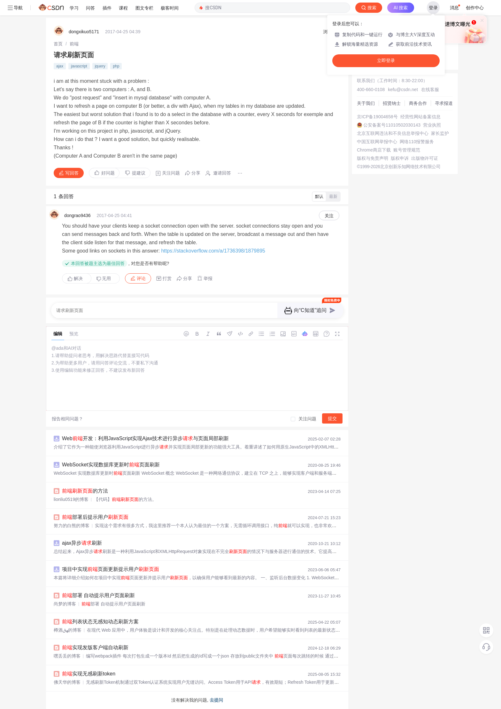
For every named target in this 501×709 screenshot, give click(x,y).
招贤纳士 (392, 103)
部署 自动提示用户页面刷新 (98, 595)
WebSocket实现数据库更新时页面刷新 (111, 464)
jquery (100, 66)
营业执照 (432, 125)
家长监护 (440, 133)
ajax (59, 66)
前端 (74, 43)
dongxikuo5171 (84, 31)
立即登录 (386, 60)
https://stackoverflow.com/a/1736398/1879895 (213, 250)
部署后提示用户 (95, 517)
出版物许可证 (424, 158)
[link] (58, 43)
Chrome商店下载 (374, 149)
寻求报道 (444, 103)
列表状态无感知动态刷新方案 (100, 621)
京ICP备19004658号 (377, 116)
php (116, 66)
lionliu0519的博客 (71, 499)
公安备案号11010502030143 (391, 125)
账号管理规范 (406, 149)
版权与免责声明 (372, 158)
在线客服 (430, 89)
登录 (433, 7)
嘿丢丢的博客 (67, 655)
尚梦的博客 (65, 603)
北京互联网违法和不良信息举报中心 (392, 133)
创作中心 (475, 7)
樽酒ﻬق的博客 (67, 630)
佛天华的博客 (67, 682)
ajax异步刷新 (82, 543)
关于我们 (366, 103)
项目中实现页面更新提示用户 (110, 569)
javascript (79, 66)
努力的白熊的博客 (71, 525)
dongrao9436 (77, 215)
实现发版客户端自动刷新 (95, 647)
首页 (58, 43)
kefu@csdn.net (403, 89)
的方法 (85, 491)
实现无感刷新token (88, 673)
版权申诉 (400, 158)
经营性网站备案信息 (420, 116)
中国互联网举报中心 (377, 141)
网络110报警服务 (417, 141)
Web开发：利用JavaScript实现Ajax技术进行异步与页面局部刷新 (145, 438)
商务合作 (418, 103)
